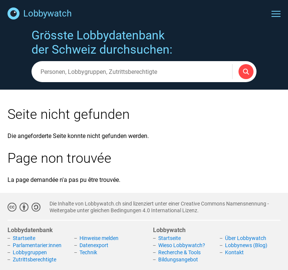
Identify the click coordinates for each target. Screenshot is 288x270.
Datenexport (94, 245)
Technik (88, 252)
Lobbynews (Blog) (246, 245)
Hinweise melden (99, 239)
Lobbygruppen (30, 252)
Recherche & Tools (179, 252)
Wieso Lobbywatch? (181, 245)
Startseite (24, 239)
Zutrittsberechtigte (34, 259)
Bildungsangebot (178, 259)
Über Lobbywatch (245, 239)
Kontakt (234, 252)
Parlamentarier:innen (37, 245)
